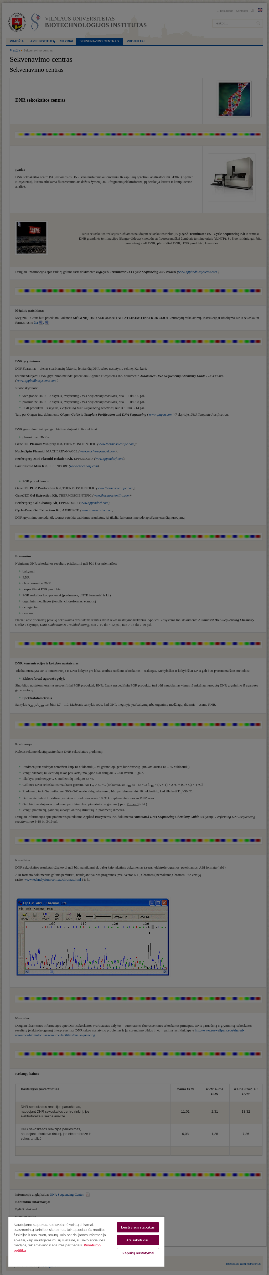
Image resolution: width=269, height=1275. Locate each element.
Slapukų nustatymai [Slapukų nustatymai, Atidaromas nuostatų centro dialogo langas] (138, 1253)
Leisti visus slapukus (138, 1227)
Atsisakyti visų (137, 1240)
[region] (86, 1241)
